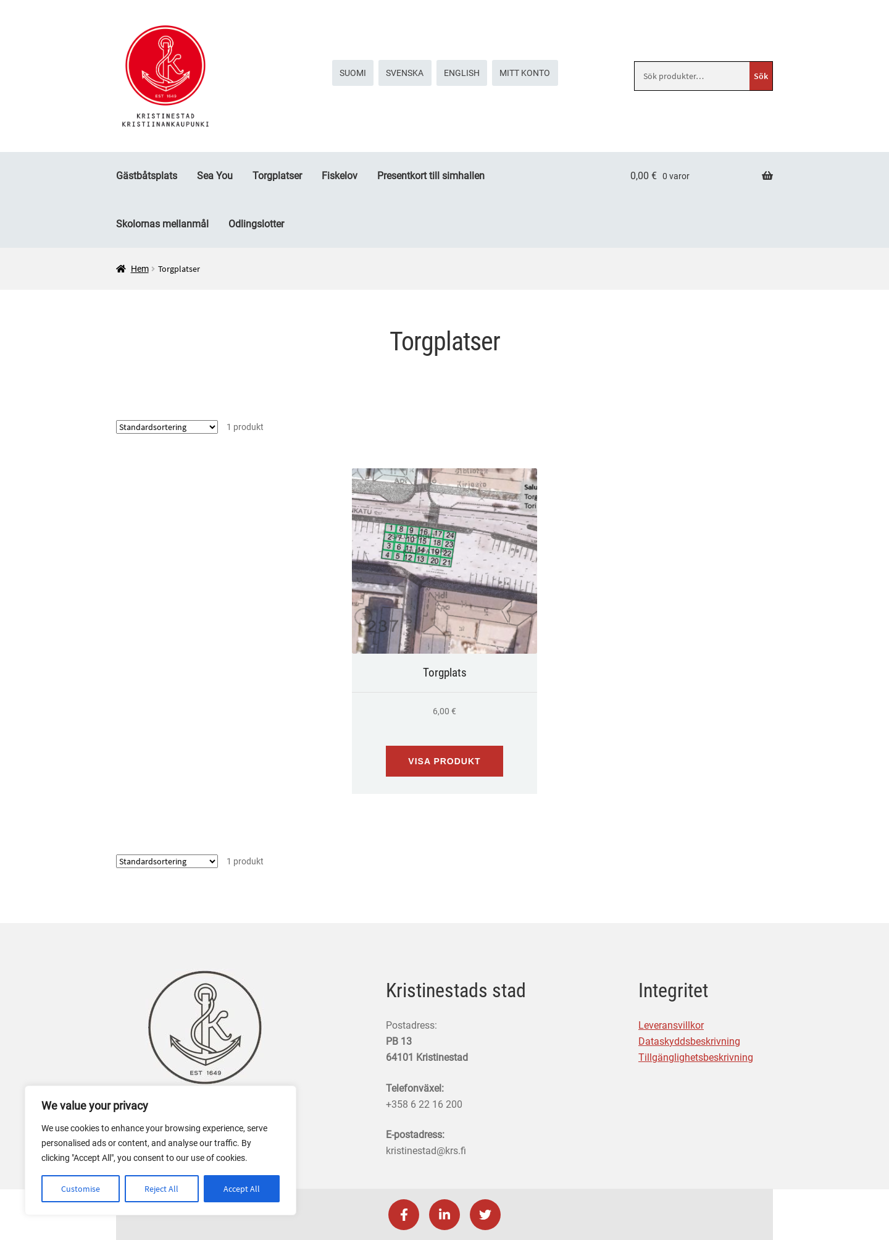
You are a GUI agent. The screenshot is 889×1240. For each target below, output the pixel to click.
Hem (140, 269)
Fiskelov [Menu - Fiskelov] (339, 176)
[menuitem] (353, 73)
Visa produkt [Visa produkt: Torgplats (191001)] (444, 761)
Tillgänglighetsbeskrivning (695, 1057)
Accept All (241, 1188)
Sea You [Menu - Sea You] (215, 176)
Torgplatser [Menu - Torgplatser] (277, 176)
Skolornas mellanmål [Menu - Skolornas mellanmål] (162, 224)
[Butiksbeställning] (167, 427)
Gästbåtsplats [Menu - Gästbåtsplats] (146, 176)
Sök (761, 76)
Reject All (161, 1188)
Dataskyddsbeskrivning (689, 1041)
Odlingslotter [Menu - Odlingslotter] (256, 224)
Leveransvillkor (671, 1025)
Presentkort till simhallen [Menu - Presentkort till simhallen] (431, 176)
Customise (80, 1188)
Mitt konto (524, 73)
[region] (160, 1150)
